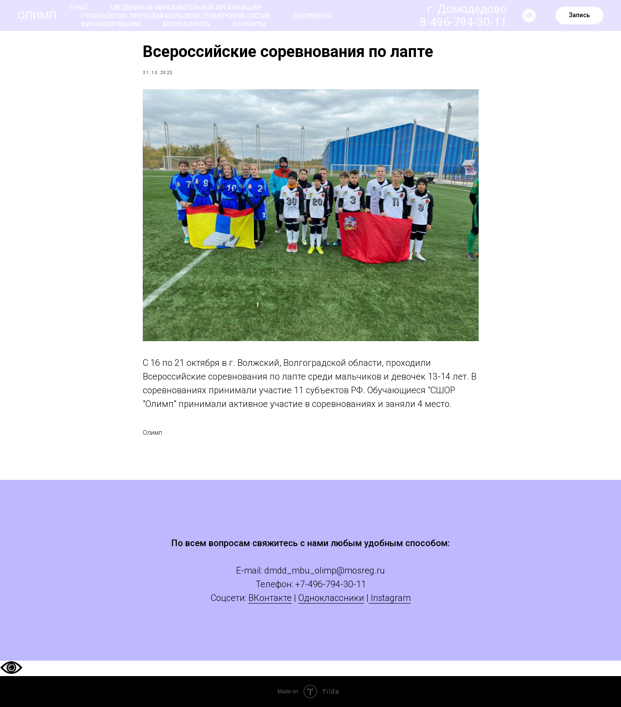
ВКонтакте (270, 598)
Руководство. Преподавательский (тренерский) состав (175, 15)
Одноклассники (331, 598)
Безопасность (187, 24)
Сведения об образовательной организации (185, 7)
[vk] (529, 15)
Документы (312, 15)
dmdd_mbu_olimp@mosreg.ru (324, 570)
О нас (79, 7)
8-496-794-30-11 (463, 22)
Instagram (390, 598)
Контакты (249, 24)
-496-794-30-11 (335, 584)
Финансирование (111, 24)
